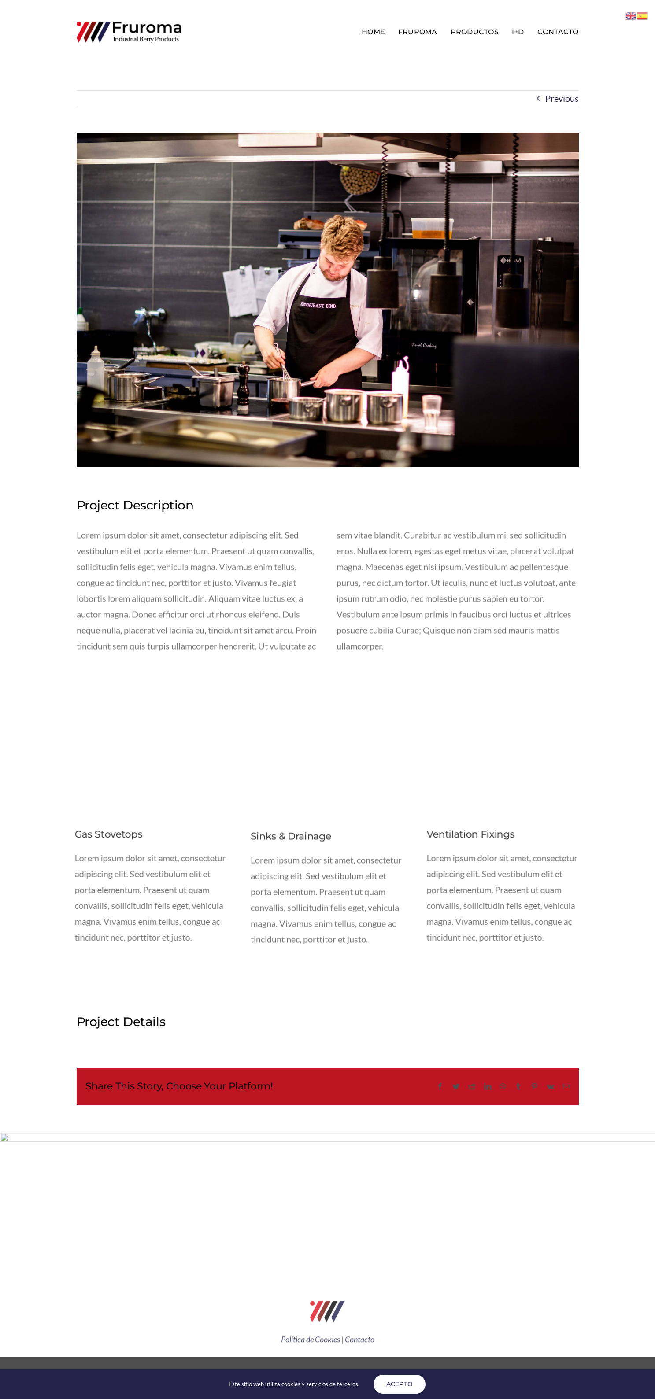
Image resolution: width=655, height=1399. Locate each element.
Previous (562, 98)
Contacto (359, 1342)
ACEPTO (399, 1384)
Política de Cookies (310, 1342)
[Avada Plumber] (129, 24)
